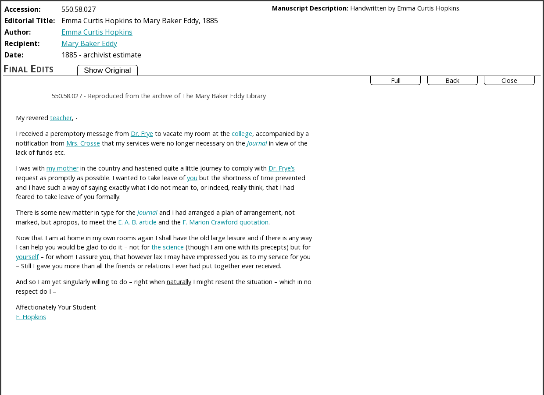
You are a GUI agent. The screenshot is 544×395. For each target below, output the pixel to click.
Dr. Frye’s (281, 168)
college (242, 133)
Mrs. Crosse (83, 143)
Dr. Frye (142, 133)
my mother (63, 168)
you (192, 178)
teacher (61, 118)
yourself (27, 257)
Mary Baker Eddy (89, 43)
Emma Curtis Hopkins (96, 32)
